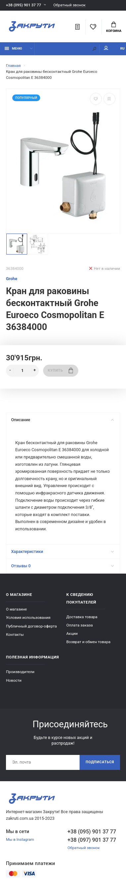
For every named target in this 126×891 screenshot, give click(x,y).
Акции (72, 633)
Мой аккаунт (106, 48)
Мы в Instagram (20, 839)
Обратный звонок (69, 5)
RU (122, 48)
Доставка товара (81, 617)
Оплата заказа (79, 625)
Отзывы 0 (62, 565)
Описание (62, 419)
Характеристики (62, 551)
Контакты (15, 634)
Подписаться (100, 762)
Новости (14, 680)
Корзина (113, 27)
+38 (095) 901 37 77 (23, 5)
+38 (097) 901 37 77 (92, 840)
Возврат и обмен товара (88, 641)
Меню (13, 48)
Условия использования (28, 617)
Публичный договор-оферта (31, 626)
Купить (60, 370)
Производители (20, 671)
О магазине (16, 609)
